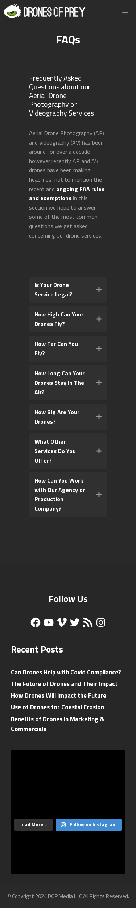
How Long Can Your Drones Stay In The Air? (59, 382)
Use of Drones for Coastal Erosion (57, 707)
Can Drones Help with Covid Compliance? (66, 672)
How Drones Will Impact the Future (58, 695)
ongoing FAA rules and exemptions (66, 194)
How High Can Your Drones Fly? (58, 319)
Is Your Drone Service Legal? (53, 290)
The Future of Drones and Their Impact (64, 684)
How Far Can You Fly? (56, 348)
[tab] (68, 290)
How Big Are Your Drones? (56, 417)
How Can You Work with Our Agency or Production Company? (59, 494)
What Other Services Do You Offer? (55, 450)
